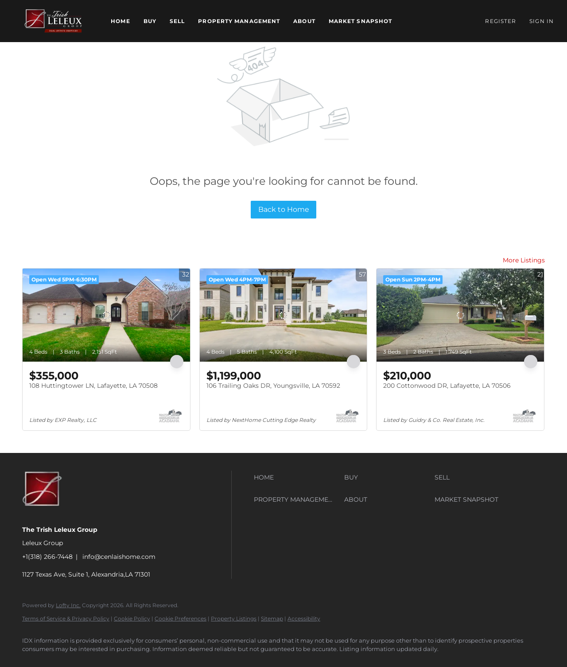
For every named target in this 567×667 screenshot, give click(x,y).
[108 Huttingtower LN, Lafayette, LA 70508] (106, 315)
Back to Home (283, 209)
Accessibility (303, 618)
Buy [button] (150, 21)
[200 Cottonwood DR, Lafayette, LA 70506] (460, 315)
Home (120, 21)
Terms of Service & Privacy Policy (65, 618)
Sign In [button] (541, 21)
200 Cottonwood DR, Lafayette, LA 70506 (447, 386)
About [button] (304, 21)
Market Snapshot (360, 21)
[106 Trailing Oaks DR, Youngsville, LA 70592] (283, 315)
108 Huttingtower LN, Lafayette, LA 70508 (93, 386)
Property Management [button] (239, 21)
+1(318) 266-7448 (47, 557)
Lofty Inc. (68, 605)
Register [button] (500, 21)
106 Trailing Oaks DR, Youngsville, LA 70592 (273, 386)
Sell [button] (177, 21)
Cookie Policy (132, 618)
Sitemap (272, 618)
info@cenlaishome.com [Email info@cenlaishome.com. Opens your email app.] (118, 557)
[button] (53, 21)
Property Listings (233, 618)
